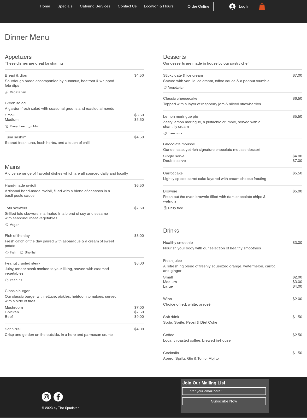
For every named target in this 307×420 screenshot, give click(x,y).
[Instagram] (46, 396)
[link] (262, 6)
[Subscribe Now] (224, 401)
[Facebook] (58, 396)
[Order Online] (198, 6)
